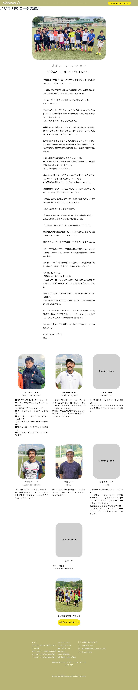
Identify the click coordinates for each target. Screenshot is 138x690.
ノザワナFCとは (42, 3)
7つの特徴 (54, 3)
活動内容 (65, 3)
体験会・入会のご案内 (80, 3)
